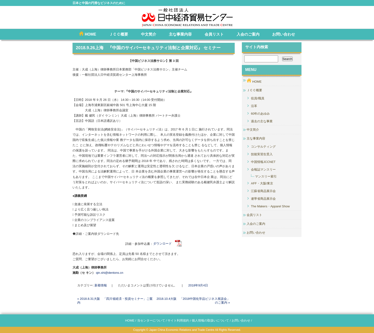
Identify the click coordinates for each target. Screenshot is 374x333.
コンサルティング (263, 146)
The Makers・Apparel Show (270, 206)
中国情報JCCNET (263, 162)
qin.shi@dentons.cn (109, 272)
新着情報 (100, 285)
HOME (87, 33)
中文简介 (148, 34)
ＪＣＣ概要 (118, 34)
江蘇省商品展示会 (263, 191)
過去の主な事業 (262, 121)
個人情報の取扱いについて (210, 320)
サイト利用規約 (178, 320)
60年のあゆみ (260, 113)
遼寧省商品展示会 (263, 198)
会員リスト (214, 34)
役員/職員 (257, 98)
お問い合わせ (283, 34)
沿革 (254, 106)
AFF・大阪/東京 (262, 183)
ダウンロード (167, 243)
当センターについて (151, 320)
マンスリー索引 (266, 176)
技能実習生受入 (262, 154)
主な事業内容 (180, 34)
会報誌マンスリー (263, 169)
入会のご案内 (248, 34)
